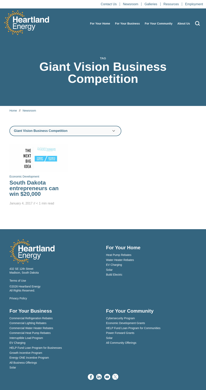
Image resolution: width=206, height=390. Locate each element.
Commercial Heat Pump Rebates (30, 333)
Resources (171, 4)
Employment (194, 4)
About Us (183, 23)
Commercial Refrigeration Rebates (31, 318)
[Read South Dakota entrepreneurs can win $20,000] (38, 175)
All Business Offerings (23, 362)
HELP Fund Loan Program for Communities (133, 328)
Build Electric (114, 274)
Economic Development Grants (125, 323)
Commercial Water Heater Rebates (31, 328)
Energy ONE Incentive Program (29, 357)
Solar (109, 269)
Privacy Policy (18, 298)
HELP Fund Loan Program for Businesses (35, 347)
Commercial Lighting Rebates (27, 323)
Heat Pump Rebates (118, 255)
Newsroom (130, 4)
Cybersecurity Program (120, 318)
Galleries (150, 4)
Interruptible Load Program (26, 338)
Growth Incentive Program (25, 352)
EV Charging (114, 264)
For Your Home (100, 23)
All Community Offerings (121, 342)
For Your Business (127, 23)
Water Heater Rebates (120, 260)
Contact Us (109, 4)
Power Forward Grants (120, 333)
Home (13, 110)
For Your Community (158, 23)
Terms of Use (17, 280)
